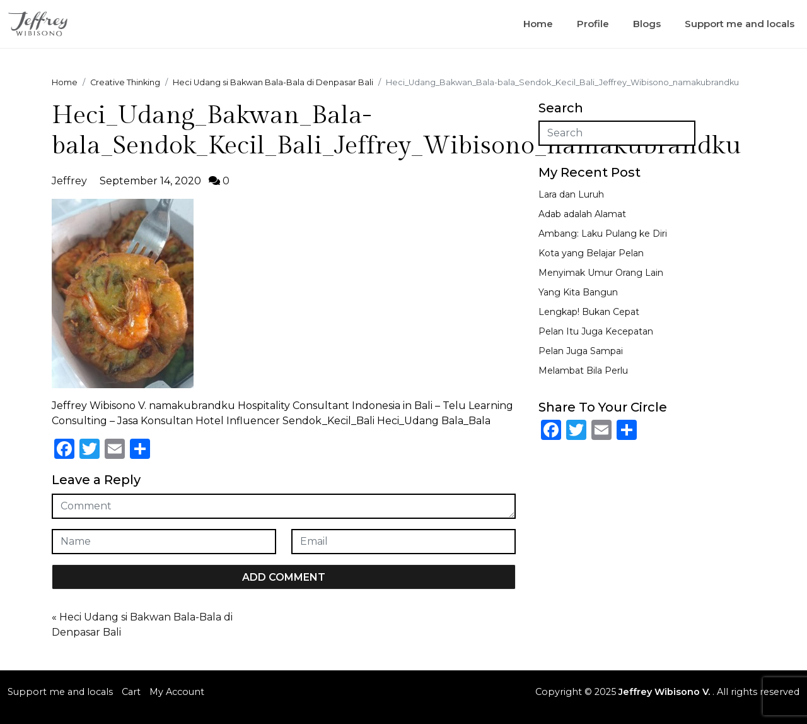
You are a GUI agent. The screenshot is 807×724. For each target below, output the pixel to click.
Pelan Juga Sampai (580, 351)
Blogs (647, 24)
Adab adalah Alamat (582, 214)
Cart (131, 691)
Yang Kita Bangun (578, 292)
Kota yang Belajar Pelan (591, 253)
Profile (593, 24)
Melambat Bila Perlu (583, 370)
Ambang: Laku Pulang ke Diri (602, 233)
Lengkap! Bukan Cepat (588, 311)
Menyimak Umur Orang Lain (600, 272)
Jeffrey (69, 181)
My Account (176, 691)
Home (538, 24)
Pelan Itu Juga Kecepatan (595, 331)
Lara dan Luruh (571, 194)
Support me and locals (739, 24)
